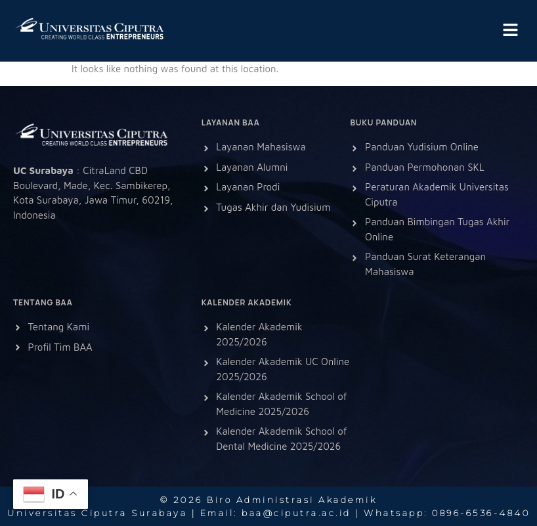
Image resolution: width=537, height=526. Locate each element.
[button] (511, 30)
